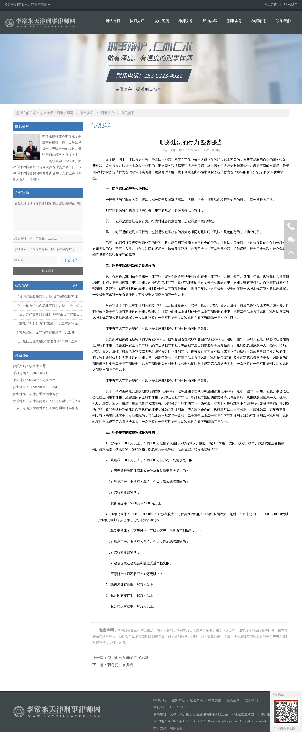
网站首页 (112, 21)
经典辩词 (210, 21)
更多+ (76, 285)
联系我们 (290, 4)
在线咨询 (270, 4)
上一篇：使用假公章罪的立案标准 (120, 658)
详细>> (34, 179)
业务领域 (178, 700)
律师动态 (258, 21)
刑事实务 (234, 21)
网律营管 (176, 728)
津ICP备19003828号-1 (168, 721)
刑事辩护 (107, 113)
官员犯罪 (127, 113)
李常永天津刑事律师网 (56, 113)
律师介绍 (137, 21)
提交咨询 (48, 271)
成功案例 (161, 21)
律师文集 (185, 21)
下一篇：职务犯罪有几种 (113, 665)
